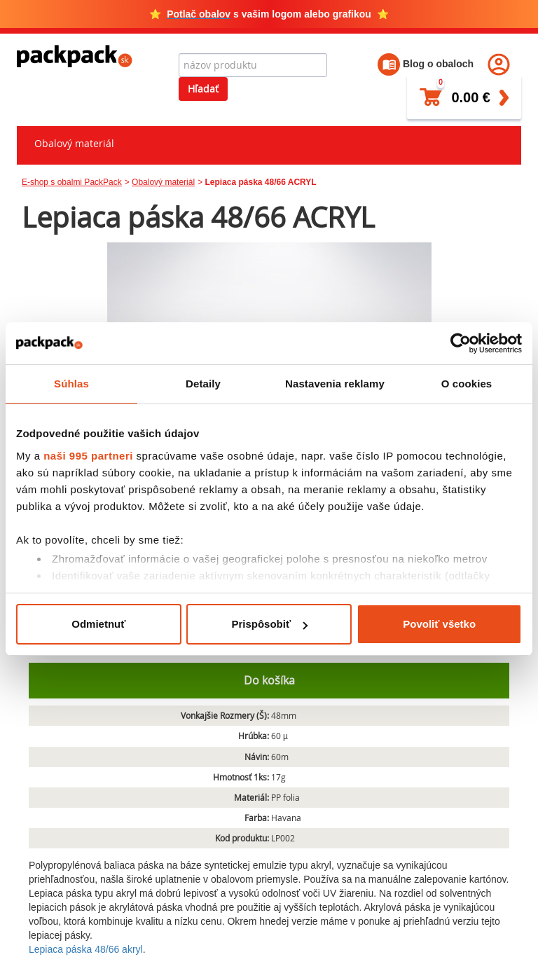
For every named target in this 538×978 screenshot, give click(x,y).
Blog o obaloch (426, 63)
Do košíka (269, 680)
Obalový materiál (74, 143)
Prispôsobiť (269, 624)
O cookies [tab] (466, 384)
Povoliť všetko (439, 624)
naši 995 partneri (88, 456)
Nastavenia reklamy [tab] (335, 384)
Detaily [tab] (203, 384)
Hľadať (203, 88)
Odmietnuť (98, 624)
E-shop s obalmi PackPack (72, 182)
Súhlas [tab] (71, 384)
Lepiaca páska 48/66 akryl (86, 949)
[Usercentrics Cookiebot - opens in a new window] (460, 343)
